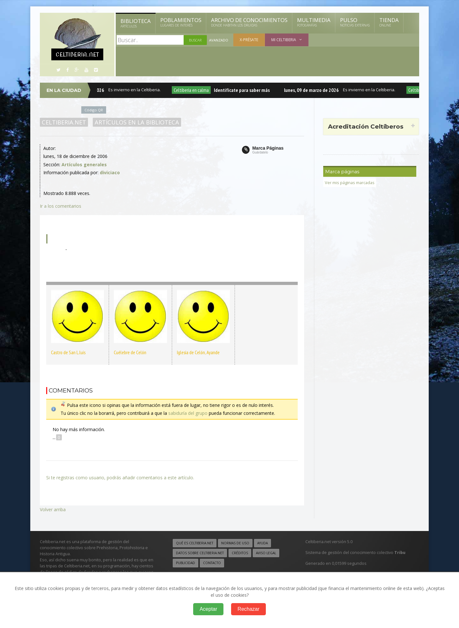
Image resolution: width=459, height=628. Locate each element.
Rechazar (248, 609)
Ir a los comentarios (60, 206)
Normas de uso (235, 543)
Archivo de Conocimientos (249, 22)
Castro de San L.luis (68, 352)
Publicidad (185, 563)
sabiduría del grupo (188, 413)
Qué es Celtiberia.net (194, 543)
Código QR (93, 110)
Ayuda (262, 543)
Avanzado (218, 40)
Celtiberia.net (64, 122)
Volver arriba (53, 509)
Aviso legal (266, 553)
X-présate (249, 39)
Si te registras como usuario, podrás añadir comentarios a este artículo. (120, 478)
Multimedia (314, 22)
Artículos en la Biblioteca (137, 122)
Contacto (212, 563)
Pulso (355, 22)
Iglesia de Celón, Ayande (198, 352)
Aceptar (208, 609)
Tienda (389, 22)
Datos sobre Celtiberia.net (200, 553)
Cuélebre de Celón (130, 352)
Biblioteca (135, 23)
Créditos (240, 553)
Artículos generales (84, 164)
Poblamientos (180, 22)
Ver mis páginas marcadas (350, 182)
